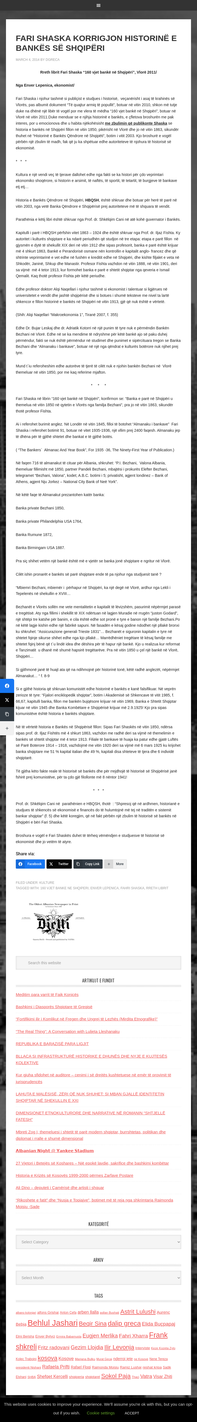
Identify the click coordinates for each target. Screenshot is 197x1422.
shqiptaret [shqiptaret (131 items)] (92, 1377)
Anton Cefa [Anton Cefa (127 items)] (68, 1312)
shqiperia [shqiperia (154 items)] (76, 1377)
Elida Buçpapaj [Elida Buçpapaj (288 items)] (158, 1324)
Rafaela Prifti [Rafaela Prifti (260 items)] (56, 1367)
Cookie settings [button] (101, 1413)
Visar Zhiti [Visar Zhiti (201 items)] (162, 1376)
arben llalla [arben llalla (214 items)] (88, 1312)
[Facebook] (30, 864)
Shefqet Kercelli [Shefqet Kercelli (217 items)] (52, 1376)
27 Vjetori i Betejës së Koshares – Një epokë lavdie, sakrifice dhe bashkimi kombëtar (92, 1163)
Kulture (46, 883)
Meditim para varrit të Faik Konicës (47, 994)
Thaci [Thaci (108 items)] (135, 1377)
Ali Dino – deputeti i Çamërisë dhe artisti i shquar (60, 1187)
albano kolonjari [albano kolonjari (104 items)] (26, 1312)
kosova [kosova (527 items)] (47, 1357)
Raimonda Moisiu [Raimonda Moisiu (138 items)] (105, 1367)
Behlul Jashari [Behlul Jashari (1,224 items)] (52, 1322)
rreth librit (157, 888)
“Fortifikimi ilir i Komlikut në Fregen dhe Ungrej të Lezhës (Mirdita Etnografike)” (87, 1019)
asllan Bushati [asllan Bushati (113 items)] (109, 1312)
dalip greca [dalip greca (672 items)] (124, 1323)
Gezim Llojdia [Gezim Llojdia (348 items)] (87, 1347)
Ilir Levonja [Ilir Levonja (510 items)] (119, 1347)
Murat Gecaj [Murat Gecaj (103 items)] (104, 1359)
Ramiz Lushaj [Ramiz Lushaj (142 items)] (130, 1367)
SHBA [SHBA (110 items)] (31, 1377)
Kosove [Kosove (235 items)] (66, 1358)
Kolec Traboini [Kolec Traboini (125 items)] (26, 1359)
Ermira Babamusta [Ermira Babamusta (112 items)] (69, 1336)
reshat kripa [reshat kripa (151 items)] (152, 1367)
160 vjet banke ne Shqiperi (64, 888)
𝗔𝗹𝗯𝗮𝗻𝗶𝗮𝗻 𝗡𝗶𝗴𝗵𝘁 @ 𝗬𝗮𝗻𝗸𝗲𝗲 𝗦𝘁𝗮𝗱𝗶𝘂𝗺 (55, 1150)
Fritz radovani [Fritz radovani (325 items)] (53, 1347)
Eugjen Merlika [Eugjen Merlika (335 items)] (100, 1336)
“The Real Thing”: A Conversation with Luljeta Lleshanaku (68, 1031)
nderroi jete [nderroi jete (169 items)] (123, 1359)
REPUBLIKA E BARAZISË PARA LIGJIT (52, 1043)
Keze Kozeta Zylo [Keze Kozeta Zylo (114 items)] (163, 1348)
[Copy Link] (88, 864)
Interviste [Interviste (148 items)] (142, 1348)
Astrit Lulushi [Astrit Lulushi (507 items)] (138, 1311)
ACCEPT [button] (132, 1413)
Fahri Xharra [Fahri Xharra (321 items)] (133, 1336)
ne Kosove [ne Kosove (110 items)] (141, 1359)
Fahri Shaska (132, 888)
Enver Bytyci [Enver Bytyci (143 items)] (45, 1336)
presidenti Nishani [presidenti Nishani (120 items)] (28, 1367)
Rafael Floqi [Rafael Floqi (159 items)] (81, 1367)
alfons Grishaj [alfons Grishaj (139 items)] (48, 1312)
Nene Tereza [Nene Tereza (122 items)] (158, 1359)
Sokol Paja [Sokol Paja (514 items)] (116, 1375)
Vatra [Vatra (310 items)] (146, 1376)
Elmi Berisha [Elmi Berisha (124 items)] (25, 1336)
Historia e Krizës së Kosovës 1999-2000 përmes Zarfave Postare (74, 1175)
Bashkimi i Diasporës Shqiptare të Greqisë (54, 1006)
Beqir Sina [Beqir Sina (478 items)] (93, 1323)
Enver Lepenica (104, 888)
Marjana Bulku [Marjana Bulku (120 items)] (85, 1359)
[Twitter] (59, 864)
